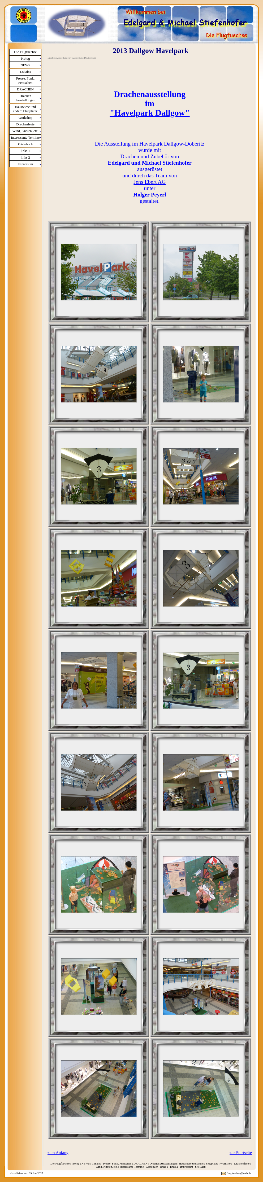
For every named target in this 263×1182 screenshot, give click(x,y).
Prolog (25, 58)
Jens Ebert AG (149, 182)
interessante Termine (25, 137)
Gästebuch (25, 144)
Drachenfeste (25, 124)
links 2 (25, 157)
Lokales (25, 72)
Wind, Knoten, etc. (25, 131)
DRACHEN (25, 89)
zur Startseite (241, 1152)
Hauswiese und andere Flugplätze (25, 109)
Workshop (25, 118)
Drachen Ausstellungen (25, 98)
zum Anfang (58, 1152)
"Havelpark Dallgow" (149, 112)
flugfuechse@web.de (239, 1173)
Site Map (200, 1166)
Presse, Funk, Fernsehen (25, 80)
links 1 (25, 151)
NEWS (25, 65)
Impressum (25, 164)
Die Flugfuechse (25, 52)
